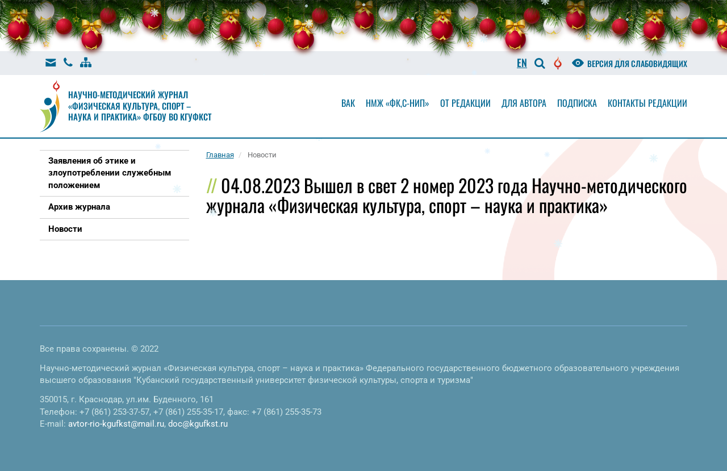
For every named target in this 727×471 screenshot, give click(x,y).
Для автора (524, 102)
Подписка (577, 102)
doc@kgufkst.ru (198, 424)
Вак (348, 102)
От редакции (465, 102)
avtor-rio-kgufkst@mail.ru (116, 424)
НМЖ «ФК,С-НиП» (397, 102)
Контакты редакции (647, 102)
